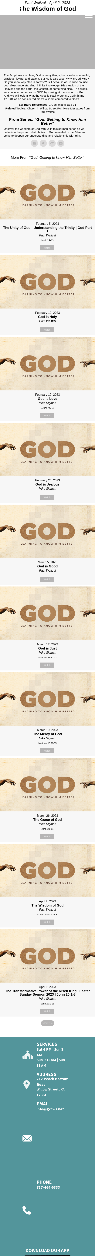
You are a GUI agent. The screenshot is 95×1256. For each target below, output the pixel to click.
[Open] (89, 15)
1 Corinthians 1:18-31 (62, 104)
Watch (47, 247)
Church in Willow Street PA (44, 108)
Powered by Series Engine (48, 1033)
